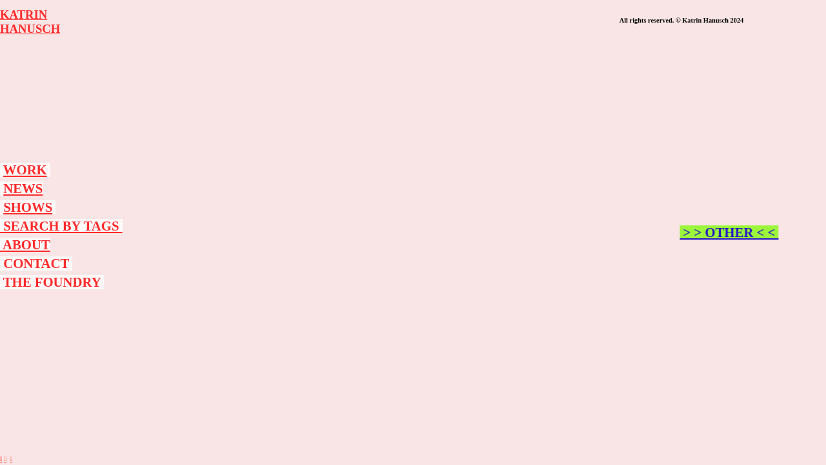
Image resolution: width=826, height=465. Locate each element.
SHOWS (27, 207)
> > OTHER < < (733, 232)
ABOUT (25, 245)
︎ (5, 458)
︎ (1, 458)
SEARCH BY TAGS (61, 226)
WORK (25, 170)
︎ (11, 458)
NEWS (23, 188)
